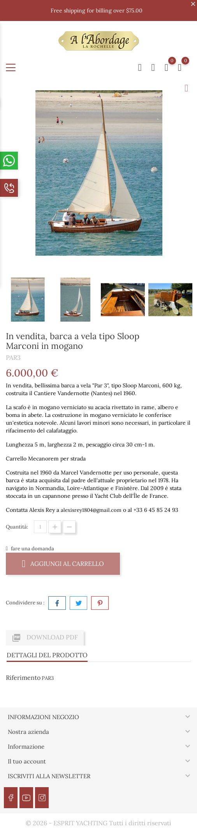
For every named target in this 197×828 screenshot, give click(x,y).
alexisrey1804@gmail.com (91, 510)
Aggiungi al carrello (63, 563)
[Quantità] (40, 526)
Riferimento (23, 677)
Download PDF (45, 637)
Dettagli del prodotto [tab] (47, 655)
